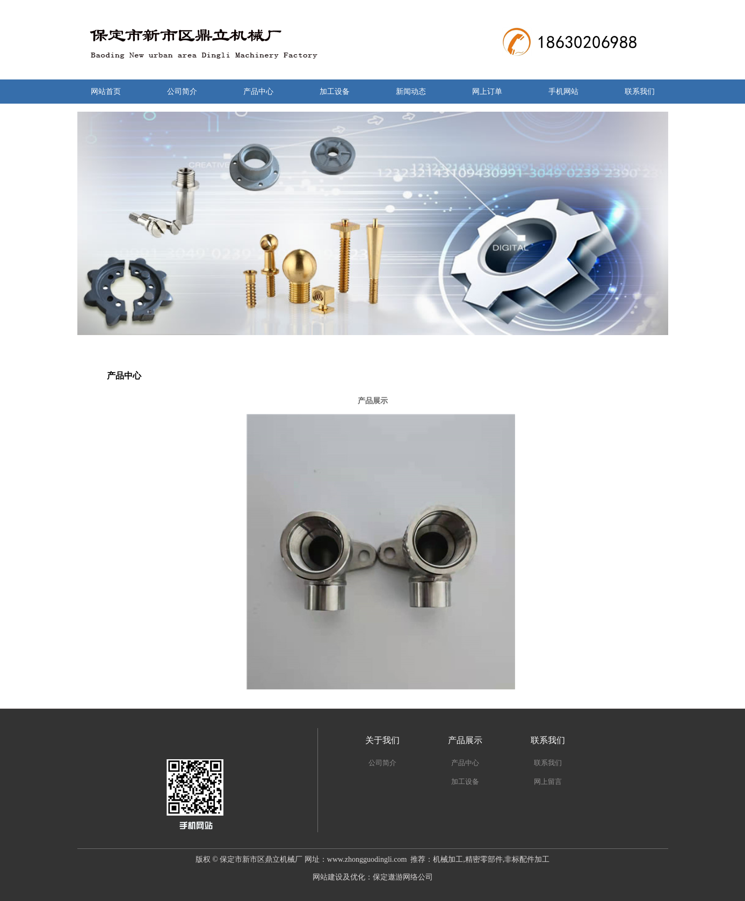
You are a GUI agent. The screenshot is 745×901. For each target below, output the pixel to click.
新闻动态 (411, 92)
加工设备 (335, 92)
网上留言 (548, 782)
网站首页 (106, 92)
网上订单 (487, 92)
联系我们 (640, 92)
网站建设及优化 (339, 877)
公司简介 (182, 92)
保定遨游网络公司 (403, 877)
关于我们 (382, 740)
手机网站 (563, 92)
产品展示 (465, 740)
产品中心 (258, 92)
